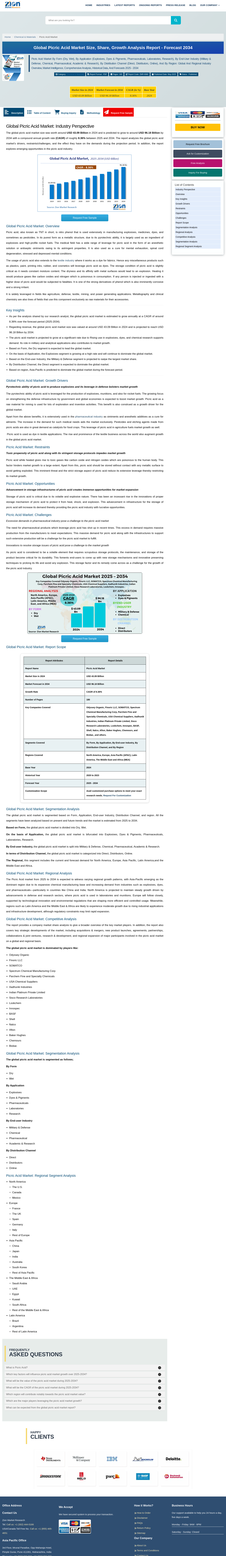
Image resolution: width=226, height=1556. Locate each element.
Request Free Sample (118, 112)
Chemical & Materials (25, 37)
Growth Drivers (183, 203)
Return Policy (142, 1528)
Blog (192, 5)
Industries (103, 5)
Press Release (175, 5)
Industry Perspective (185, 189)
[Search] (176, 20)
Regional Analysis (184, 232)
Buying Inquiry (65, 112)
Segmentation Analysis (186, 227)
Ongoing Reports (150, 5)
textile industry (66, 260)
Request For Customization (117, 795)
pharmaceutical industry (89, 416)
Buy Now (198, 127)
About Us (140, 1545)
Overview (180, 194)
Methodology (90, 112)
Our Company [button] (210, 5)
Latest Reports (124, 5)
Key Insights (181, 199)
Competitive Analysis (185, 237)
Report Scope (182, 222)
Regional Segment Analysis (189, 246)
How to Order (142, 1512)
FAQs (138, 1523)
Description (14, 112)
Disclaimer (141, 1518)
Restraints (180, 208)
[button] (84, 1367)
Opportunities (182, 213)
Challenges (181, 218)
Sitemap (139, 1533)
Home (88, 5)
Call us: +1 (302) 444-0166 (20, 1524)
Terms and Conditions (146, 1550)
